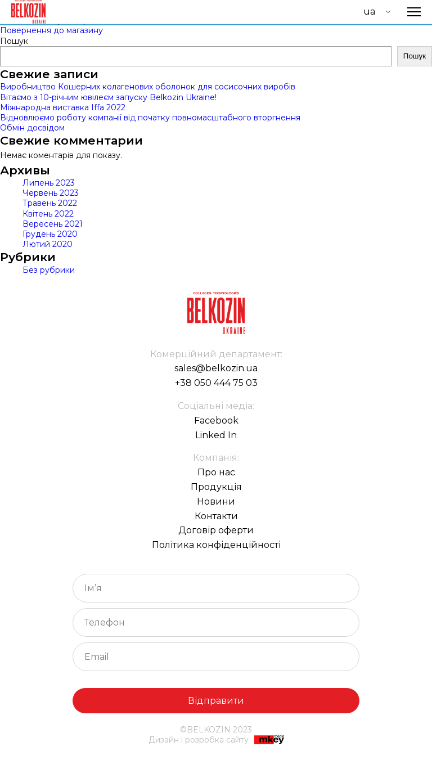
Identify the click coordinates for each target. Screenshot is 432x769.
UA (369, 11)
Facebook (216, 420)
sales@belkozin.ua (216, 368)
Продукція (216, 487)
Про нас (216, 472)
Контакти (216, 516)
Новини (216, 501)
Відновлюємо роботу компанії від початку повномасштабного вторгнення (150, 118)
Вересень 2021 (52, 224)
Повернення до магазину (51, 30)
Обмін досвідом (32, 128)
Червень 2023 (50, 193)
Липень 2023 (48, 183)
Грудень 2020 (50, 234)
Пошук (14, 41)
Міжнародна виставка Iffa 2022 (62, 107)
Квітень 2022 (48, 214)
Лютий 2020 (47, 244)
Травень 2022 (49, 203)
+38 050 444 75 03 (216, 382)
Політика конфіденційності (216, 544)
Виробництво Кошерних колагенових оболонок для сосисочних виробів (147, 87)
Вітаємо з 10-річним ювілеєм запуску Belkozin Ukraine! (108, 97)
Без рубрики (48, 270)
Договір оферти (216, 530)
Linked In (216, 435)
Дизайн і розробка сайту (216, 740)
